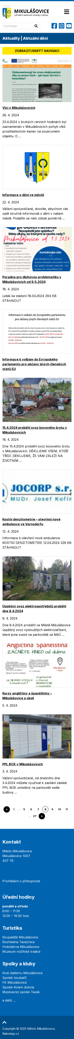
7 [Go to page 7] (38, 809)
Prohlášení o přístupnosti (21, 881)
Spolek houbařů (14, 978)
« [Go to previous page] (6, 809)
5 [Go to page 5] (24, 809)
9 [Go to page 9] (52, 809)
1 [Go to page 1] (13, 809)
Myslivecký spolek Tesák (21, 992)
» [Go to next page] (42, 816)
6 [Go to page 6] (31, 809)
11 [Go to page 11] (67, 809)
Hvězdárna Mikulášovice (20, 947)
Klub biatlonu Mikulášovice (22, 973)
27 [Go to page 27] (35, 816)
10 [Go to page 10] (59, 809)
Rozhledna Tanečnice (18, 942)
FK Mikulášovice (14, 982)
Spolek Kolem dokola (18, 987)
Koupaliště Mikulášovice (20, 937)
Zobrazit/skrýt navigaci (37, 51)
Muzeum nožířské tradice (21, 951)
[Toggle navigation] (67, 12)
